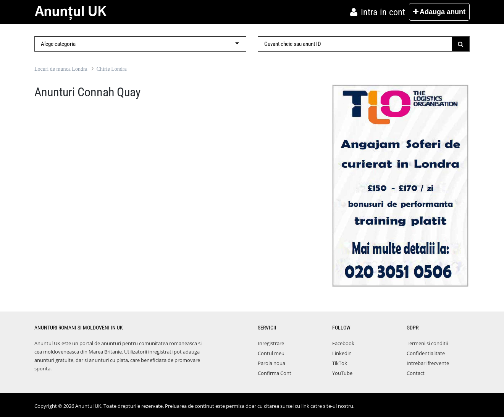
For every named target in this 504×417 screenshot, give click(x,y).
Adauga (439, 12)
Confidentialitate (426, 353)
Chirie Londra (112, 69)
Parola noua (271, 363)
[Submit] (461, 44)
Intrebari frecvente (428, 363)
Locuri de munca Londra (60, 69)
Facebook (343, 343)
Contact (416, 373)
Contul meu (271, 353)
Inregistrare (271, 343)
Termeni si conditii (427, 343)
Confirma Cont (274, 373)
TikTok (339, 363)
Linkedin (342, 353)
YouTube (342, 373)
